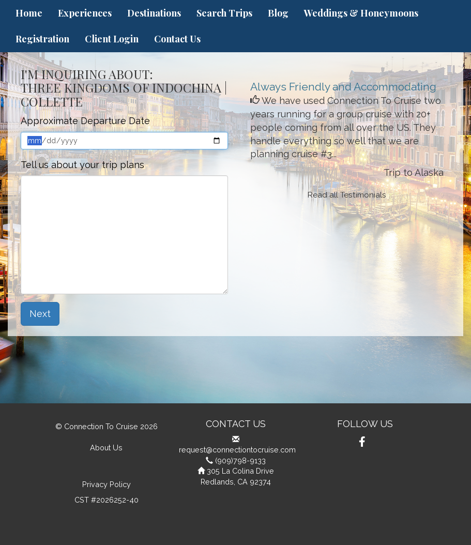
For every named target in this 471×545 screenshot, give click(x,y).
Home (29, 13)
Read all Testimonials (347, 195)
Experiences (85, 13)
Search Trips (224, 13)
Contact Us (177, 39)
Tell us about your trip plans (82, 164)
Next (40, 313)
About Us (106, 447)
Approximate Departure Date (85, 120)
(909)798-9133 (240, 460)
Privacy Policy (106, 484)
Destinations (154, 13)
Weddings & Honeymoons (361, 13)
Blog (278, 13)
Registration (42, 39)
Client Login (112, 39)
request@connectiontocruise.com (237, 449)
